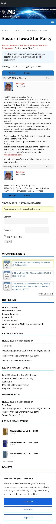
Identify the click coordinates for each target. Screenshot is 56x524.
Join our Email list (10, 314)
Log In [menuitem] (4, 3)
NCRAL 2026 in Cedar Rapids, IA (17, 340)
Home (5, 45)
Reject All (28, 517)
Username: (8, 217)
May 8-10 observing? (12, 388)
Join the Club (8, 317)
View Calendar (46, 294)
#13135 (49, 166)
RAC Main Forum (28, 45)
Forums (14, 45)
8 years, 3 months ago (23, 56)
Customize (28, 509)
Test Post (6, 345)
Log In (7, 241)
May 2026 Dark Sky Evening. (15, 385)
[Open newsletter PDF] (5, 432)
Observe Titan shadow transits (17, 360)
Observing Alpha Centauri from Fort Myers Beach (26, 350)
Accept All (28, 501)
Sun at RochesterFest (12, 415)
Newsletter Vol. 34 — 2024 (24, 431)
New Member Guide (12, 310)
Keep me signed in (14, 237)
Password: (8, 230)
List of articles (9, 327)
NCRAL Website (9, 307)
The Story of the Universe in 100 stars (20, 355)
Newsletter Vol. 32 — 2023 (24, 453)
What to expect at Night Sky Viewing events (23, 324)
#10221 (49, 78)
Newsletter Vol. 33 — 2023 (24, 442)
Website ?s (7, 381)
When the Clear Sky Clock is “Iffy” (18, 378)
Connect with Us (10, 320)
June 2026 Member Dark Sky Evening (20, 375)
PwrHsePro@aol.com (13, 155)
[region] (28, 498)
